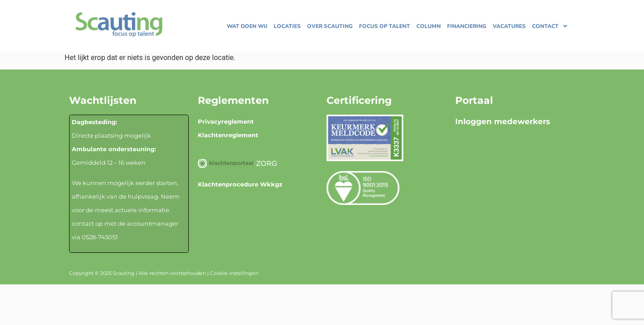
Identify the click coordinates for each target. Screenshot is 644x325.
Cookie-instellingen (234, 273)
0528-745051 (100, 237)
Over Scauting (330, 26)
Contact (549, 26)
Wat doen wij (247, 26)
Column (428, 26)
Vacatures (509, 26)
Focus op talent (384, 26)
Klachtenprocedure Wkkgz (240, 184)
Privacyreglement (226, 121)
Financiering (466, 26)
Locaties (287, 26)
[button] (549, 26)
